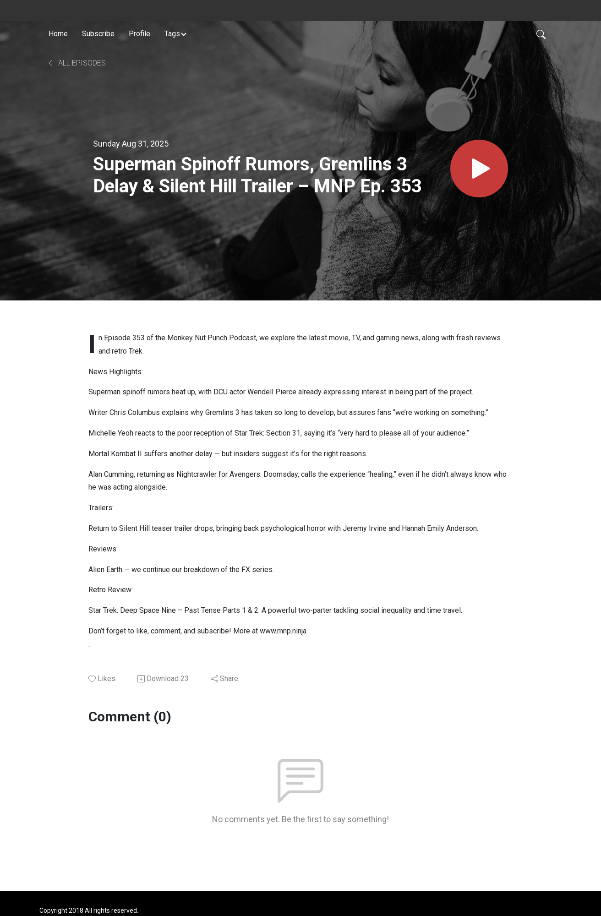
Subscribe (98, 33)
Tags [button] (172, 33)
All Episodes (76, 63)
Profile (139, 33)
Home (58, 33)
